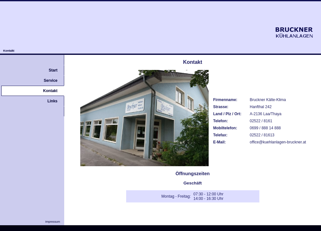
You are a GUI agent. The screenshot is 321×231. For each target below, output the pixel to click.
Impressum (54, 221)
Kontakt (8, 50)
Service (50, 80)
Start (53, 70)
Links (52, 101)
